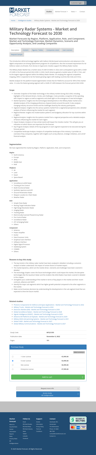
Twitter (25, 433)
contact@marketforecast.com (58, 433)
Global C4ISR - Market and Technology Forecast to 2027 (33, 321)
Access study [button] (59, 394)
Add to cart (62, 377)
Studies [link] (49, 12)
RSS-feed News (27, 426)
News (10, 436)
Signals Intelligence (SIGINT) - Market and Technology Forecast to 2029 (38, 314)
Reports (11, 434)
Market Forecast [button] (61, 12)
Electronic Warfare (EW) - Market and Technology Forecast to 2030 (37, 310)
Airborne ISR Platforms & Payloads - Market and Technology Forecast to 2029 (40, 317)
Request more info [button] (59, 388)
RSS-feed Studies (27, 424)
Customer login (77, 3)
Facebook (25, 438)
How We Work (13, 427)
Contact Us (53, 436)
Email (24, 422)
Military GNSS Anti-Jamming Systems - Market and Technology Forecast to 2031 (41, 319)
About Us (11, 424)
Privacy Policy (40, 426)
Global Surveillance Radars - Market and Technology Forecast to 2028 (38, 312)
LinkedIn (25, 436)
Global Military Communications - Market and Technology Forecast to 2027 (40, 324)
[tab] (15, 50)
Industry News (13, 438)
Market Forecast (22, 449)
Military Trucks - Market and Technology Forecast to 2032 (34, 307)
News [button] (73, 12)
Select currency (79, 352)
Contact (82, 12)
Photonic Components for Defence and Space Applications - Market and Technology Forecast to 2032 (49, 305)
